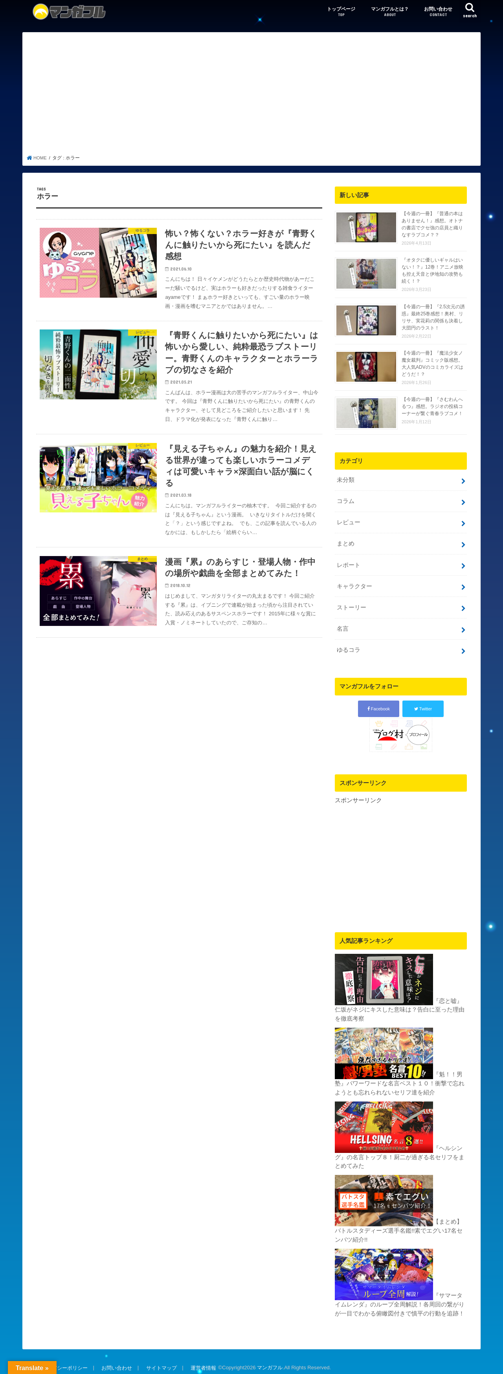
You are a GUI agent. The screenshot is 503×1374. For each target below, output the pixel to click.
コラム (345, 501)
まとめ (345, 542)
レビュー (348, 521)
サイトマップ (160, 1362)
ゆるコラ (348, 646)
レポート (348, 563)
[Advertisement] (251, 96)
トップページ (341, 12)
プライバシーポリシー (61, 1362)
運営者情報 (201, 1362)
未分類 (345, 480)
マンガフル (268, 1362)
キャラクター (354, 583)
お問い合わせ (438, 12)
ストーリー (351, 604)
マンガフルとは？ (390, 12)
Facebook (378, 704)
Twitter (423, 704)
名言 (342, 625)
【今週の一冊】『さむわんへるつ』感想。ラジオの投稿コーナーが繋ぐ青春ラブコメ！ (432, 406)
